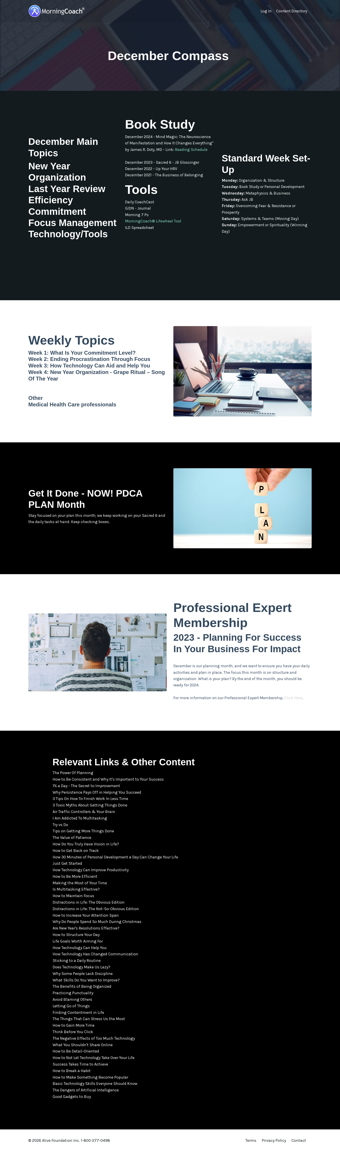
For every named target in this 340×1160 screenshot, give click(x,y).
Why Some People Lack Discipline (83, 982)
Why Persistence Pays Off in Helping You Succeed (97, 800)
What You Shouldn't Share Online (83, 1053)
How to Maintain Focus (73, 904)
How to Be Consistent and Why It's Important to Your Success (108, 787)
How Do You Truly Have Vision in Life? (86, 852)
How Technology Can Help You (80, 956)
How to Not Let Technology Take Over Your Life (93, 1066)
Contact (298, 1149)
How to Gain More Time (73, 1033)
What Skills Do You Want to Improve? (86, 988)
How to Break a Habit (72, 1079)
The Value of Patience (72, 846)
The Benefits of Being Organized (82, 994)
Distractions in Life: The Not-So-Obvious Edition (96, 917)
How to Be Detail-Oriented (76, 1059)
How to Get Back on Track (76, 859)
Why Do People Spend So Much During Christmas (97, 930)
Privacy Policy (274, 1149)
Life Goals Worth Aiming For (78, 949)
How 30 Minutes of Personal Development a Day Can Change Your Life (115, 865)
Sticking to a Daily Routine (77, 969)
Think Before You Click (73, 1040)
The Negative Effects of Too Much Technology (94, 1046)
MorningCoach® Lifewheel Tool (153, 228)
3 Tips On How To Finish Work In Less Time (90, 807)
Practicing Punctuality (73, 1001)
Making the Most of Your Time (80, 891)
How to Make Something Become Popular (90, 1085)
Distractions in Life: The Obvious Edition (89, 910)
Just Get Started (67, 871)
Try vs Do (60, 833)
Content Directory (291, 11)
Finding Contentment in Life (78, 1020)
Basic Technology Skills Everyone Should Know (95, 1092)
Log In (265, 11)
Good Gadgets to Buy (72, 1105)
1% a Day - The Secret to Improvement (86, 794)
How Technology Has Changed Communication (95, 962)
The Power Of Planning (73, 781)
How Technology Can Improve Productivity (91, 878)
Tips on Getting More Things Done (83, 839)
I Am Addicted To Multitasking (80, 826)
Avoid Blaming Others (72, 1007)
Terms (250, 1149)
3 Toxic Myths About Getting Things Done (90, 813)
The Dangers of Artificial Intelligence (86, 1098)
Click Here (295, 706)
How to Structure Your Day (76, 943)
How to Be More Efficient (75, 884)
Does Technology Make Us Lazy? (81, 975)
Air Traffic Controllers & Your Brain (84, 820)
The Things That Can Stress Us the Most (89, 1027)
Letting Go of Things (71, 1014)
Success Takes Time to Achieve (80, 1072)
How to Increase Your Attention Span (86, 923)
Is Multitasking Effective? (76, 897)
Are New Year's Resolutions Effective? (86, 936)
